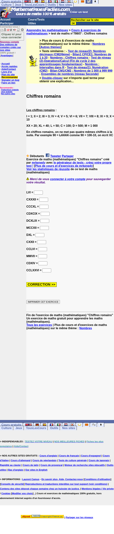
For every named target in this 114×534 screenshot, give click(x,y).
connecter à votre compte (68, 179)
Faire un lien (8, 82)
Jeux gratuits (6, 92)
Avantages (7, 55)
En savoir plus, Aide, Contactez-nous (62, 479)
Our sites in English (36, 469)
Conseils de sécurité (12, 484)
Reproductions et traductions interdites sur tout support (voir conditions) (66, 484)
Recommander (9, 77)
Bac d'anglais (15, 469)
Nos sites (65, 4)
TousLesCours (34, 4)
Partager (68, 156)
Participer (7, 23)
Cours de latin (31, 465)
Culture (6, 4)
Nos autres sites (8, 94)
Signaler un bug (10, 80)
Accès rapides (9, 66)
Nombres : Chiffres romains (69, 57)
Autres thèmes (50, 47)
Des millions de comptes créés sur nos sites (10, 45)
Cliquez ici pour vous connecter (11, 36)
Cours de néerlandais (44, 460)
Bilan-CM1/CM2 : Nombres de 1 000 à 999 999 (81, 70)
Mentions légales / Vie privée (98, 488)
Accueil (5, 19)
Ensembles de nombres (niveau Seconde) (70, 74)
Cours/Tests (36, 19)
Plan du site (8, 74)
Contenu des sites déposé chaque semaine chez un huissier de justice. (40, 488)
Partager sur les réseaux (79, 517)
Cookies (6, 493)
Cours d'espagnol (91, 455)
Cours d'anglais (48, 455)
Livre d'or (6, 71)
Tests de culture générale (72, 460)
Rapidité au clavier (10, 465)
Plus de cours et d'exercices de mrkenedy (64, 165)
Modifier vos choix (22, 493)
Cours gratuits (11, 424)
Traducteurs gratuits (10, 90)
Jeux (18, 4)
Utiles (32, 23)
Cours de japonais (99, 460)
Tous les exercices (39, 324)
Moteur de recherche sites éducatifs (85, 465)
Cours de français (69, 455)
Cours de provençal (51, 465)
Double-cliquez (52, 78)
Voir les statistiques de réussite (48, 169)
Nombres (98, 43)
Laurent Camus (30, 479)
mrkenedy (39, 162)
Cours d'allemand (20, 460)
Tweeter (55, 156)
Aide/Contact (8, 69)
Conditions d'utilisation (97, 479)
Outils (52, 4)
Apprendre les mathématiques (47, 30)
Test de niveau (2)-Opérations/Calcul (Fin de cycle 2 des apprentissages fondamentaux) (75, 61)
